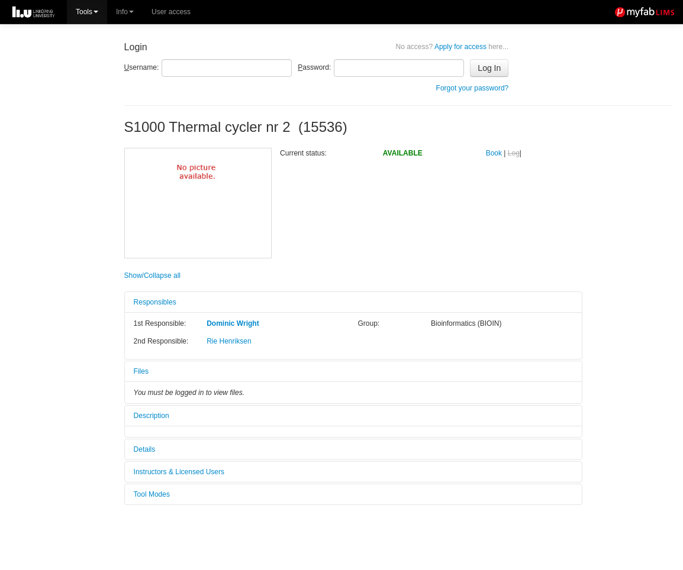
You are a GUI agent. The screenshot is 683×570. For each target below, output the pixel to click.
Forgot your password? (472, 88)
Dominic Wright (233, 323)
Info (125, 12)
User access (171, 12)
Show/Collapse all (152, 275)
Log (514, 153)
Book (494, 153)
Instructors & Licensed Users (179, 472)
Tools (87, 12)
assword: (314, 67)
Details (145, 449)
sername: (141, 67)
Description (151, 416)
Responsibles (155, 302)
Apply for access (452, 47)
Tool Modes (152, 494)
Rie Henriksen (229, 341)
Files (141, 371)
